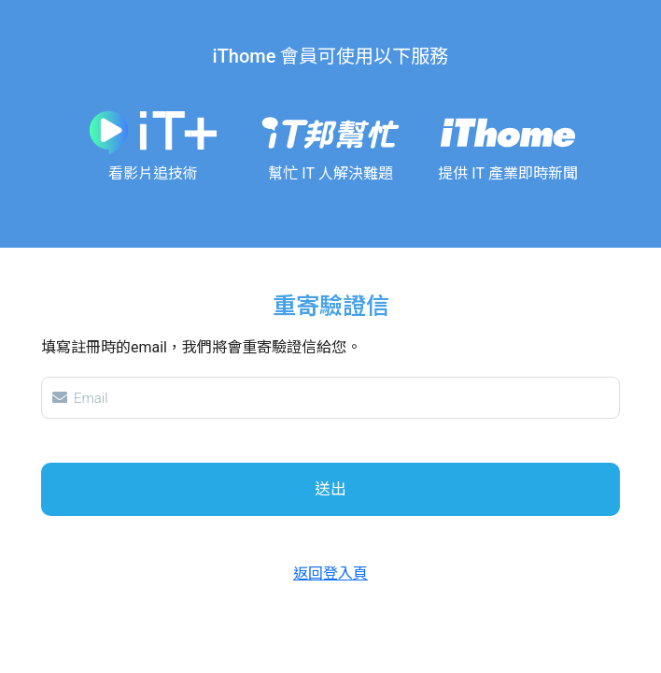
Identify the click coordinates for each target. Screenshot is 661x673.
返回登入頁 (330, 573)
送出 (330, 489)
